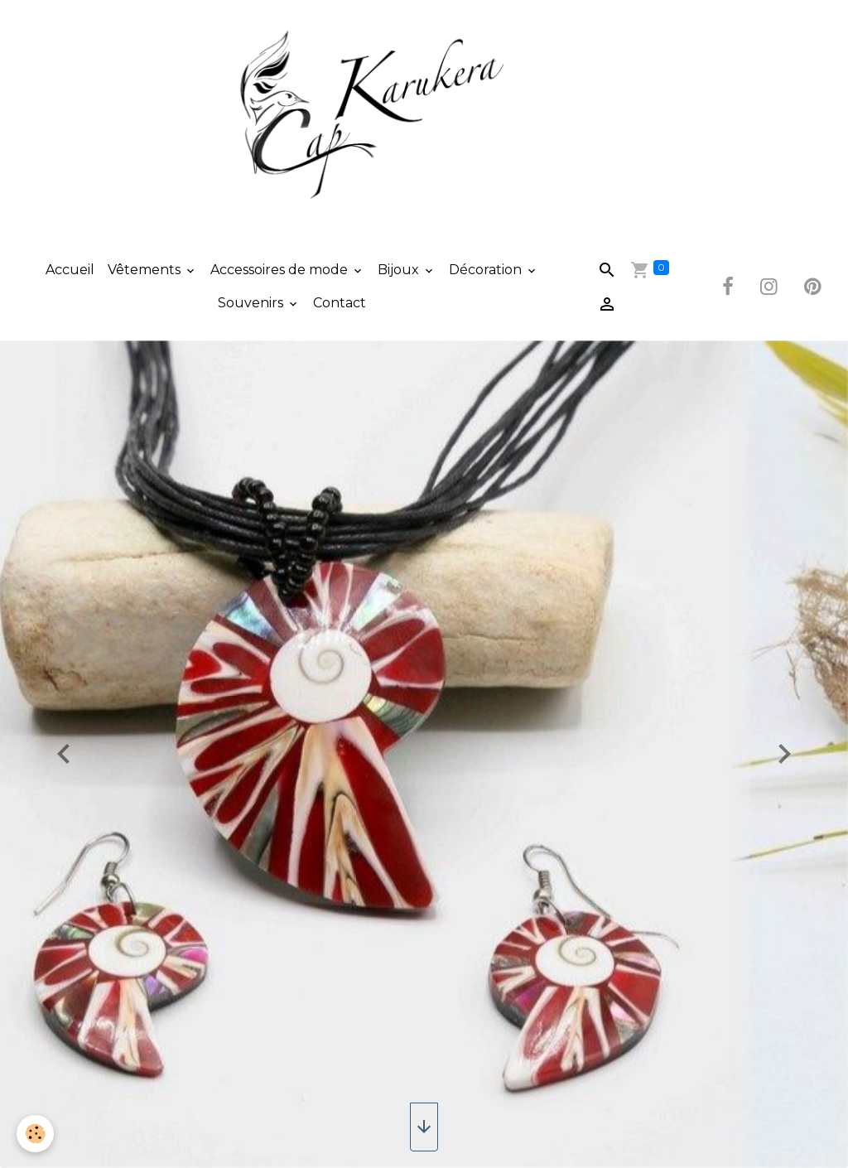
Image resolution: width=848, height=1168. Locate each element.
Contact (339, 303)
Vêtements (146, 270)
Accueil (70, 270)
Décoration (487, 270)
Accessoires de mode (280, 270)
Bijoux (400, 270)
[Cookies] (35, 1133)
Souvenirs (252, 303)
